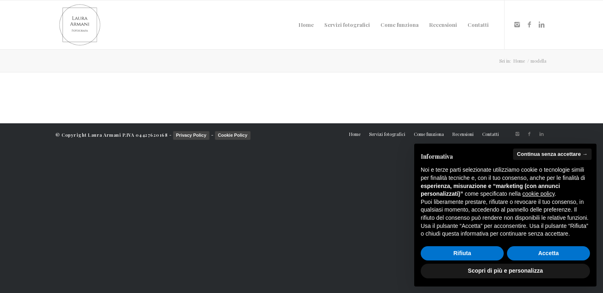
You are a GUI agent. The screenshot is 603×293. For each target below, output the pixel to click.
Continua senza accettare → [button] (552, 154)
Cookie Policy (232, 135)
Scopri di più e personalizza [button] (505, 270)
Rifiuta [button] (462, 253)
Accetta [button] (548, 253)
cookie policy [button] (538, 193)
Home (519, 61)
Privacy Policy (191, 135)
